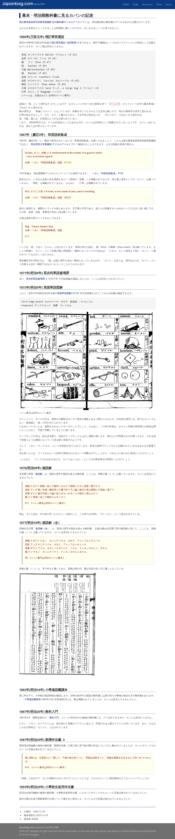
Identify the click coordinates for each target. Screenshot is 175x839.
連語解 (38, 473)
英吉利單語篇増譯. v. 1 (37, 278)
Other (159, 4)
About (168, 4)
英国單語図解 (64, 293)
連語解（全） (43, 528)
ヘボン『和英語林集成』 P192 (107, 173)
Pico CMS (54, 827)
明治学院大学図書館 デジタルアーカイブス (53, 144)
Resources (147, 4)
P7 (27, 236)
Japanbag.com (26, 827)
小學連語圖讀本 (32, 699)
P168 (67, 162)
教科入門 (54, 717)
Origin (135, 4)
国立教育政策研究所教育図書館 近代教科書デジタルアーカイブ (52, 22)
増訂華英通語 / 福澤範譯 (64, 42)
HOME (125, 4)
